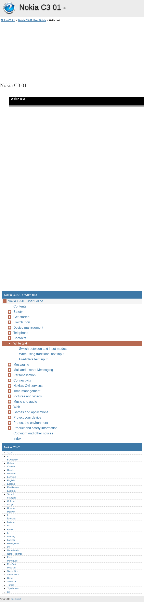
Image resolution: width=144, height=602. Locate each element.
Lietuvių (11, 536)
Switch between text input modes (43, 348)
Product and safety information (35, 428)
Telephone (20, 333)
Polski (10, 557)
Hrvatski (11, 508)
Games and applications (30, 412)
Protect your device (27, 417)
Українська (12, 588)
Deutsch (11, 473)
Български (12, 459)
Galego (10, 501)
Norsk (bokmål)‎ (15, 554)
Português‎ (12, 560)
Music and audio (25, 401)
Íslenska (11, 518)
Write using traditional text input (41, 354)
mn (8, 547)
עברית (10, 504)
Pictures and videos (27, 396)
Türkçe (10, 585)
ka (8, 525)
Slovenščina (13, 574)
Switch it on (21, 322)
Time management (26, 391)
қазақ (10, 529)
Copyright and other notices (33, 433)
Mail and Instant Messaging (33, 370)
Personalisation (24, 375)
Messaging (21, 364)
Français (11, 497)
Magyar (11, 511)
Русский (11, 567)
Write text (20, 343)
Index (17, 438)
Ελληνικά (11, 477)
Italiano (10, 522)
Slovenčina (12, 571)
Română (11, 564)
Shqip (10, 578)
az (8, 456)
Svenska (11, 581)
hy (8, 515)
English (11, 480)
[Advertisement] (36, 51)
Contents (19, 306)
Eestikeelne (13, 487)
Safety (18, 311)
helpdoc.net (16, 599)
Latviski (11, 540)
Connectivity (22, 380)
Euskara (11, 491)
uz (8, 592)
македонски (13, 543)
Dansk (10, 470)
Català (10, 463)
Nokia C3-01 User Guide (32, 20)
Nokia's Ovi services (28, 385)
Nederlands (13, 550)
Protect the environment (30, 422)
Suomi (10, 494)
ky (8, 533)
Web (16, 407)
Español (11, 484)
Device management (28, 327)
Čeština (11, 466)
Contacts (19, 338)
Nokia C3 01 (9, 8)
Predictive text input (33, 359)
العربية (10, 452)
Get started (21, 317)
